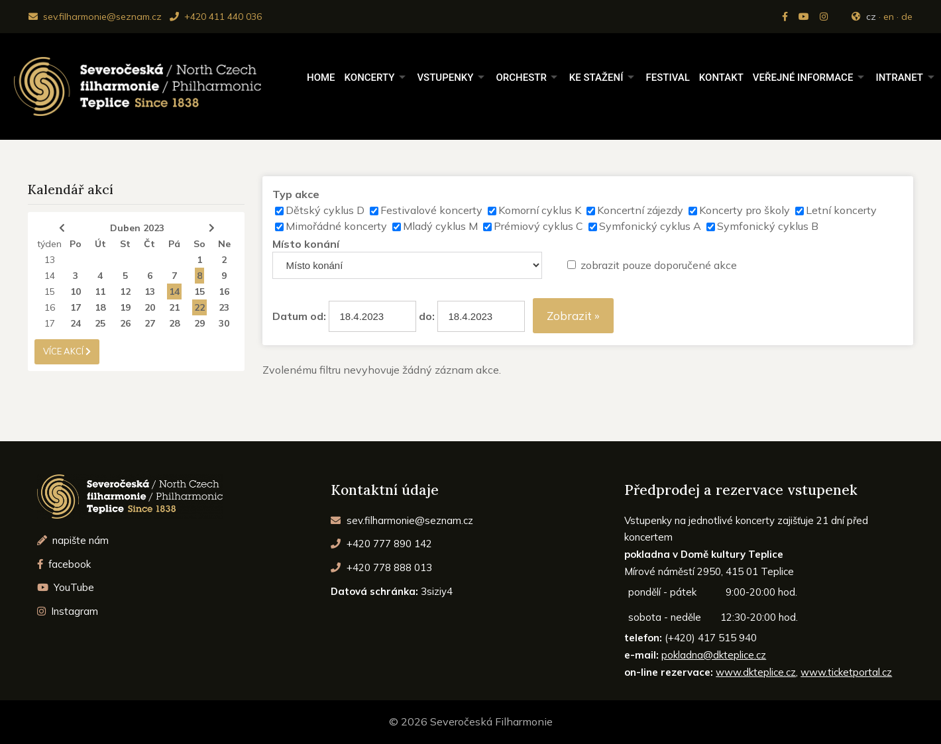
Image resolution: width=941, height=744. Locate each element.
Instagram (68, 611)
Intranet (899, 77)
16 (224, 291)
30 (224, 323)
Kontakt (721, 77)
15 (49, 291)
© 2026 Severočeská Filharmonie (471, 721)
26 (125, 323)
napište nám (73, 540)
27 (149, 323)
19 (125, 307)
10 (75, 291)
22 (199, 307)
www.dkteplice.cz (756, 672)
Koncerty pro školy (744, 210)
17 (75, 307)
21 (174, 307)
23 (224, 307)
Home (321, 77)
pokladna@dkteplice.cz (713, 655)
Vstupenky (445, 77)
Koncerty (370, 77)
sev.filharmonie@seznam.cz (95, 17)
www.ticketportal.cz (846, 672)
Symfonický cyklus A (650, 226)
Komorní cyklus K (539, 210)
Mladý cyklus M (440, 226)
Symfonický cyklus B (767, 226)
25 (100, 323)
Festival (667, 77)
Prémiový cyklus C (538, 226)
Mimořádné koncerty (336, 226)
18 (100, 307)
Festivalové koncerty (431, 210)
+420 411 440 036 (216, 17)
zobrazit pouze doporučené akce (659, 265)
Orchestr (521, 77)
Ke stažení (596, 77)
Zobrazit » (573, 316)
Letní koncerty (841, 210)
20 (149, 307)
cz (871, 17)
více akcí (67, 351)
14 (49, 276)
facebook (64, 564)
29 (199, 323)
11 (100, 291)
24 (75, 323)
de (907, 17)
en (888, 17)
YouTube (66, 587)
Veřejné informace (803, 77)
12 (125, 291)
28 (174, 323)
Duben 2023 (137, 228)
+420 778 (381, 567)
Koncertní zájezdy (640, 210)
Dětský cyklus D (325, 210)
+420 (381, 543)
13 (49, 260)
